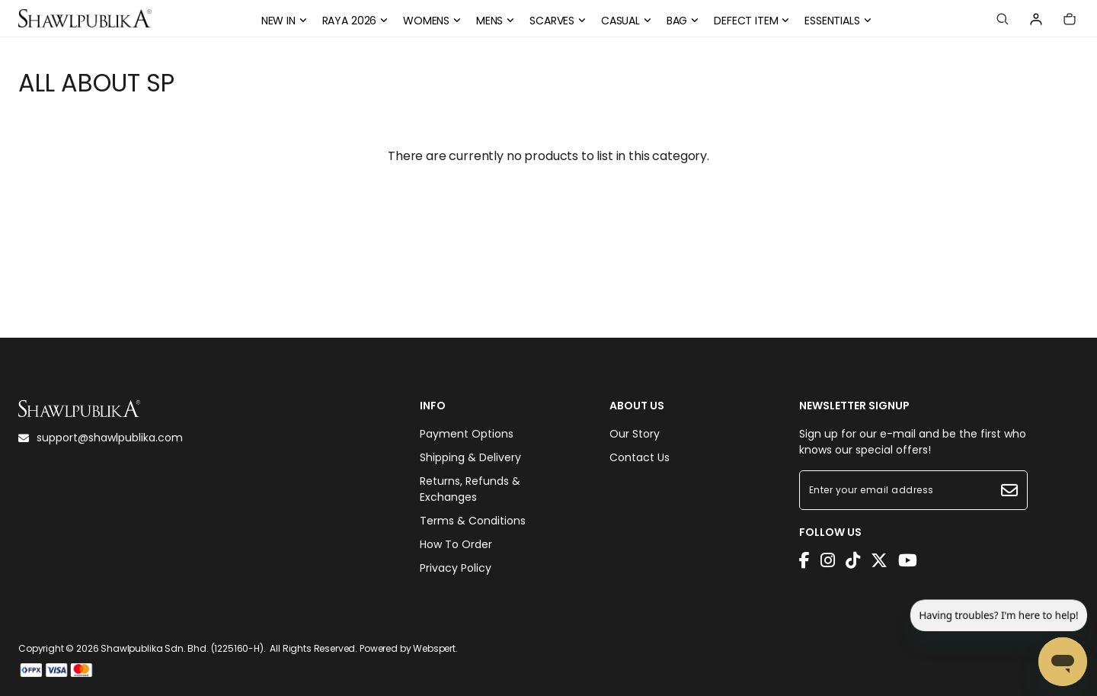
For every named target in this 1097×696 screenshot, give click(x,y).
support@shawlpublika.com (100, 437)
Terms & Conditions (473, 520)
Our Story (634, 433)
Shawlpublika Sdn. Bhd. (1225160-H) (182, 648)
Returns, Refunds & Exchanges (470, 489)
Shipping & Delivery (470, 457)
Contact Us (639, 457)
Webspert (434, 648)
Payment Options (466, 433)
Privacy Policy (455, 568)
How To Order (456, 544)
